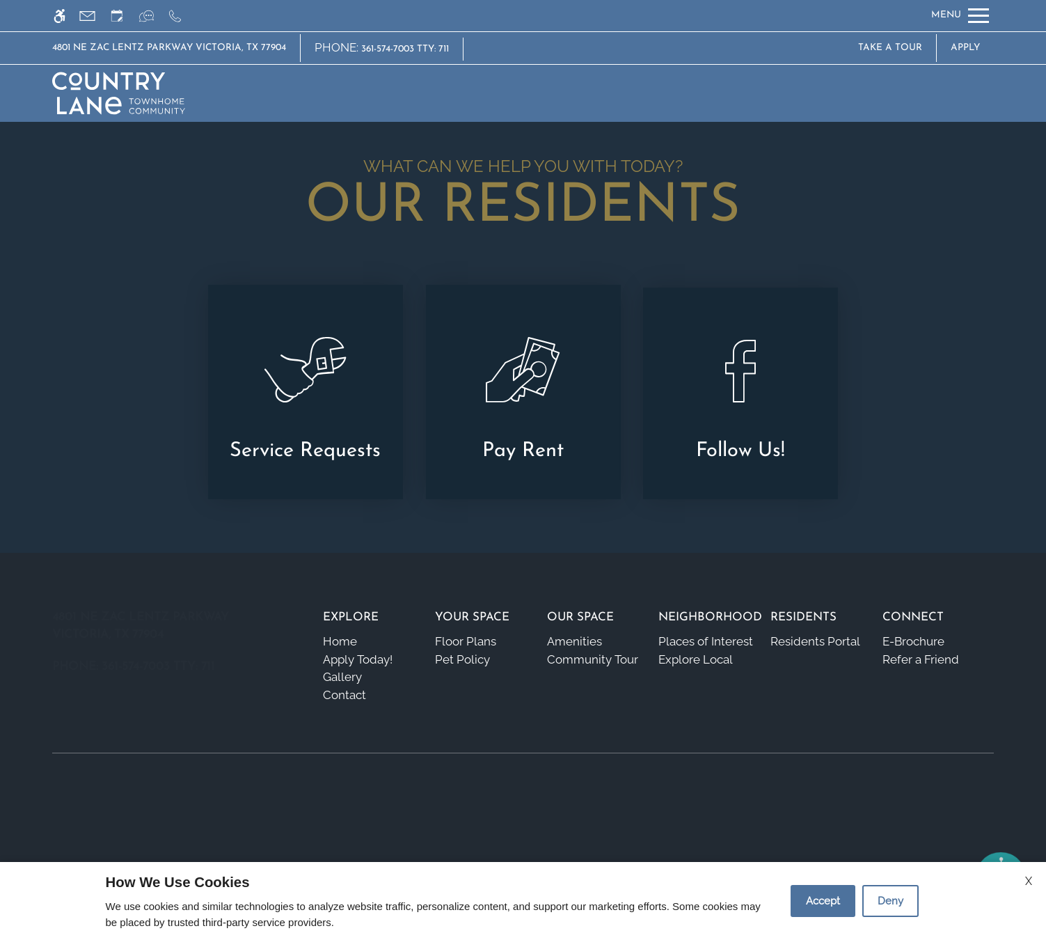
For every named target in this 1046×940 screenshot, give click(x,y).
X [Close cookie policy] (1028, 881)
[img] (118, 93)
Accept (823, 901)
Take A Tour (890, 47)
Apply (965, 47)
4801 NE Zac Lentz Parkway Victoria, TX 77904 (169, 47)
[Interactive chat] (152, 15)
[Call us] (181, 15)
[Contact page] (93, 15)
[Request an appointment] (123, 15)
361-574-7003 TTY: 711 (405, 49)
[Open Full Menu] (960, 15)
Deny (890, 901)
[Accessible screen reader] (65, 15)
